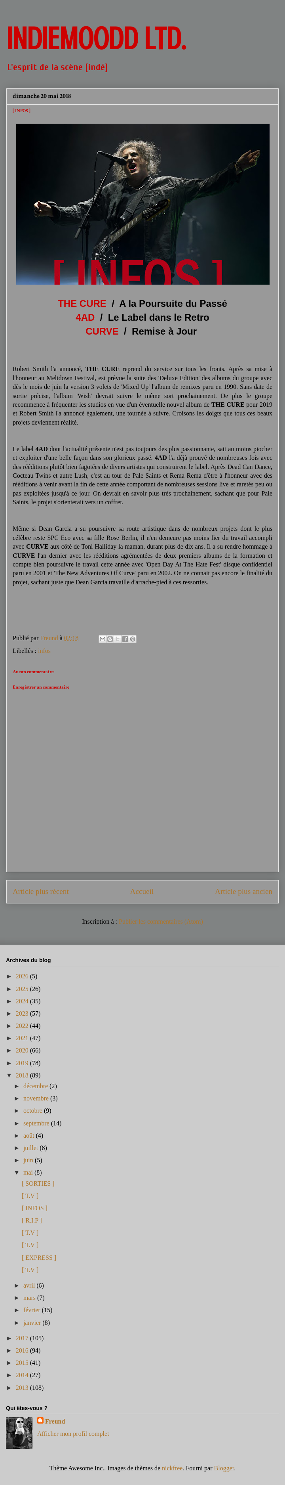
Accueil (142, 891)
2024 (23, 1001)
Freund (55, 1421)
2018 (23, 1075)
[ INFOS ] (35, 1208)
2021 (23, 1038)
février (32, 1310)
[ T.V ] (30, 1195)
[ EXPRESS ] (39, 1257)
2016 (23, 1350)
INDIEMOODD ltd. (96, 39)
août (29, 1135)
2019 (23, 1063)
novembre (36, 1098)
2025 (23, 989)
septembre (37, 1123)
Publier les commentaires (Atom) (161, 921)
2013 (23, 1387)
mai (28, 1172)
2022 (23, 1025)
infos (44, 650)
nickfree (172, 1468)
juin (29, 1160)
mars (30, 1297)
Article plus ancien (243, 891)
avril (29, 1285)
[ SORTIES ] (38, 1183)
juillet (31, 1147)
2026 (23, 976)
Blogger (224, 1468)
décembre (36, 1086)
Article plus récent (41, 891)
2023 (23, 1013)
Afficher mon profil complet (73, 1433)
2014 (23, 1375)
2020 (23, 1050)
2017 (23, 1338)
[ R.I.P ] (32, 1220)
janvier (32, 1322)
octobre (33, 1110)
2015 (23, 1362)
